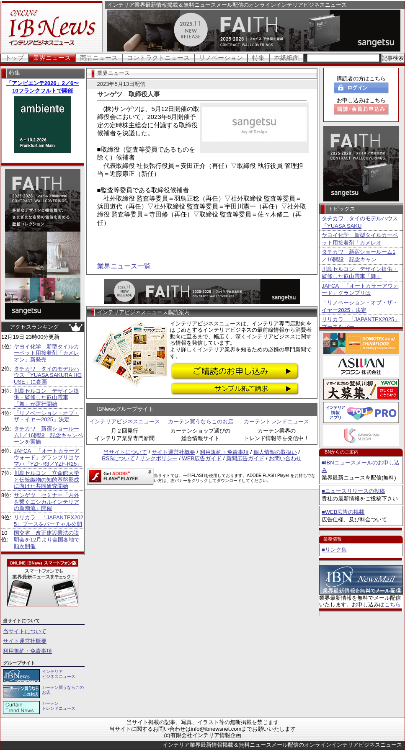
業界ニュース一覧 (124, 266)
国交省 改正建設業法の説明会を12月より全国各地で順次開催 (47, 539)
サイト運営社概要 (24, 641)
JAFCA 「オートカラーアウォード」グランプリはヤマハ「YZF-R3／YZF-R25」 (48, 457)
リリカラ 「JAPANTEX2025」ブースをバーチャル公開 (48, 520)
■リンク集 (334, 549)
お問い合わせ (285, 458)
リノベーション (221, 57)
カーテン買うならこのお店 (200, 421)
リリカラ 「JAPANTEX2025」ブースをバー (361, 323)
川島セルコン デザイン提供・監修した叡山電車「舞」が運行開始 (46, 397)
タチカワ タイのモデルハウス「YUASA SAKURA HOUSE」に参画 (48, 375)
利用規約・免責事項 (27, 651)
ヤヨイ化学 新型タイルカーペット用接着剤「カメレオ (360, 239)
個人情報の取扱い (275, 452)
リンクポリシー (158, 458)
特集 (258, 57)
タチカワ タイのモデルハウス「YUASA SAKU (360, 222)
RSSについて (118, 458)
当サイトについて (24, 631)
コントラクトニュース (158, 57)
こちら (392, 604)
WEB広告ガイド (202, 458)
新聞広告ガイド (245, 458)
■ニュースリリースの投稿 (353, 491)
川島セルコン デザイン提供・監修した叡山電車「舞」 (360, 273)
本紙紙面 (286, 57)
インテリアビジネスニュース (124, 421)
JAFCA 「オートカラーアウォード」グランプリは (360, 289)
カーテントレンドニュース (276, 421)
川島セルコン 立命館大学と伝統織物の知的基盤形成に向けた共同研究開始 (46, 479)
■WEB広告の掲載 (343, 512)
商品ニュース (99, 57)
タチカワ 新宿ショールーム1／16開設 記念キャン (358, 256)
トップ (14, 57)
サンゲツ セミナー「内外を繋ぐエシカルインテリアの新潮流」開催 (46, 501)
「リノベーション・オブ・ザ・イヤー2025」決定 (46, 416)
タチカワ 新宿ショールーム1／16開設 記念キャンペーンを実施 (48, 435)
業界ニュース (52, 57)
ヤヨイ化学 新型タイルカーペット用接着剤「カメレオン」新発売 (46, 353)
